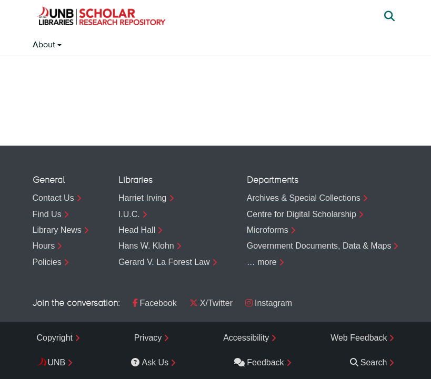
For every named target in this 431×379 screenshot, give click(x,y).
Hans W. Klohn (146, 245)
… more (262, 262)
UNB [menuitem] (57, 362)
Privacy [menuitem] (148, 337)
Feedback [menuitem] (259, 362)
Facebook (155, 303)
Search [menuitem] (368, 362)
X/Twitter (211, 303)
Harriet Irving (142, 197)
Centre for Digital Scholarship (301, 214)
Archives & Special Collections (303, 197)
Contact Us (53, 197)
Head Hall (136, 230)
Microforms (267, 230)
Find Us (47, 214)
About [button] (45, 45)
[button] (101, 17)
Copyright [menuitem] (55, 337)
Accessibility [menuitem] (246, 337)
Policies (47, 262)
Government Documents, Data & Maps (319, 245)
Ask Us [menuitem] (149, 362)
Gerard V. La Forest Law (164, 262)
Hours (44, 245)
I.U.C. (129, 214)
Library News (57, 230)
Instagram (268, 303)
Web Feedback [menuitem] (358, 337)
